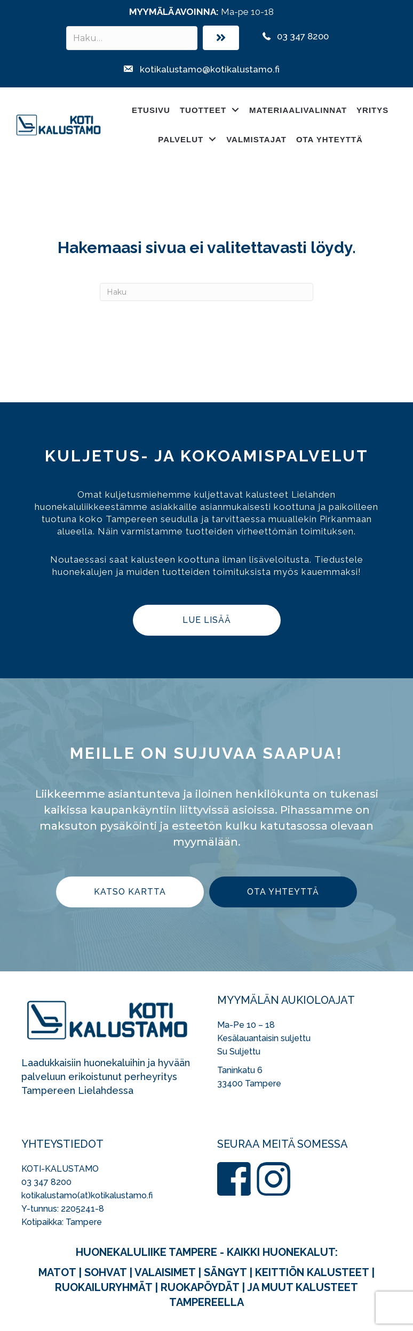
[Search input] (131, 38)
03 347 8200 (46, 1182)
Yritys (372, 110)
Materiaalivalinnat (298, 110)
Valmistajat (256, 139)
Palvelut (180, 139)
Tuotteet (203, 110)
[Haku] (206, 292)
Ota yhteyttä (329, 139)
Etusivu (151, 110)
